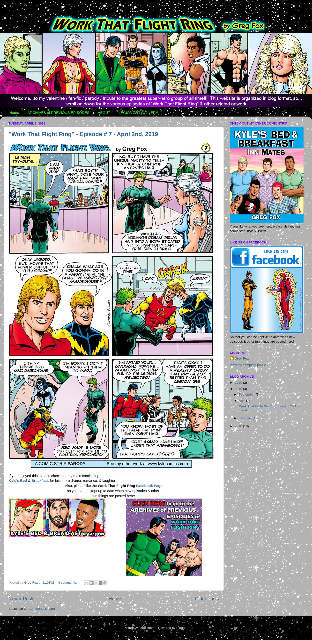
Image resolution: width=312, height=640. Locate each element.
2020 (239, 382)
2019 (239, 389)
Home (14, 112)
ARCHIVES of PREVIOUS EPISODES (58, 112)
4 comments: (68, 582)
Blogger (181, 628)
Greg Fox (242, 358)
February (246, 418)
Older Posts (207, 598)
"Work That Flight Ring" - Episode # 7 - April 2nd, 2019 (83, 134)
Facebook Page (149, 486)
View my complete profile (248, 365)
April (242, 401)
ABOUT (104, 112)
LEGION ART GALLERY (138, 112)
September (247, 394)
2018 (239, 426)
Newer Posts (21, 598)
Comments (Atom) (42, 609)
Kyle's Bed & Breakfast (28, 481)
